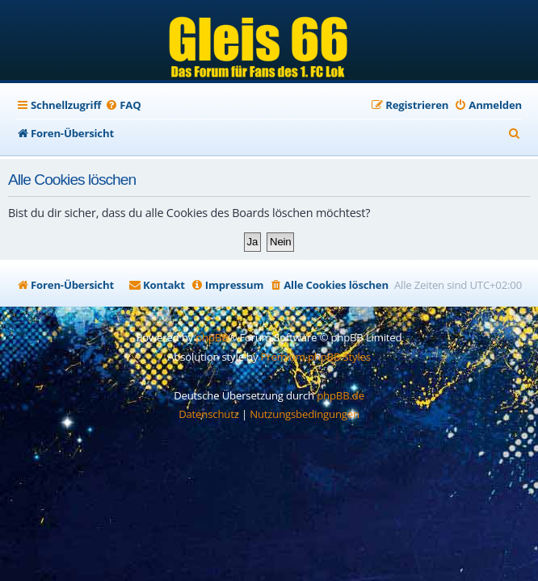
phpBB (211, 337)
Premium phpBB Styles (316, 356)
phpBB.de (340, 395)
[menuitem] (123, 105)
